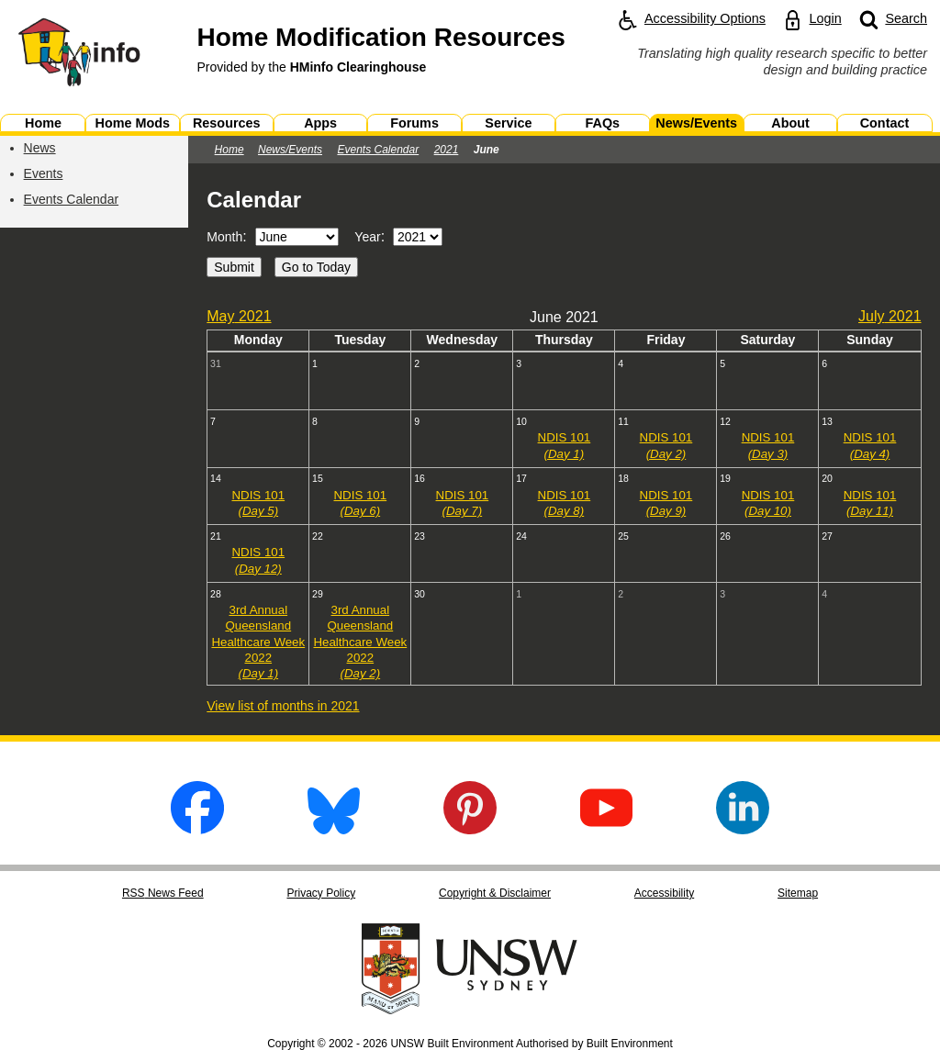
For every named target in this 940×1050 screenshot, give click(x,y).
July (890, 316)
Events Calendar (71, 199)
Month (224, 236)
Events (43, 173)
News (40, 147)
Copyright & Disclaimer (495, 893)
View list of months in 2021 (283, 705)
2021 (446, 149)
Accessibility (664, 893)
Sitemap (798, 893)
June (486, 149)
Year (367, 236)
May (239, 316)
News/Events (290, 149)
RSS (163, 893)
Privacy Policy (320, 893)
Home (229, 149)
